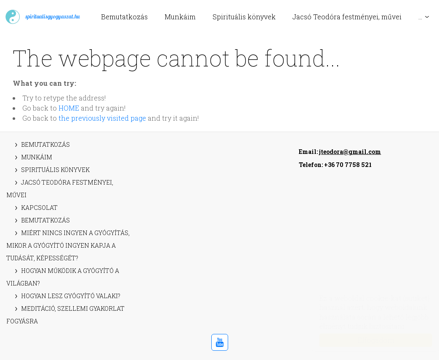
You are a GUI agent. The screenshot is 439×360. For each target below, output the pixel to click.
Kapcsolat (39, 208)
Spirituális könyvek (244, 16)
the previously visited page (102, 118)
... (420, 16)
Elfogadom (367, 340)
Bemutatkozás (124, 16)
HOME (69, 107)
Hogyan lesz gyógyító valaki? (70, 296)
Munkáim (180, 16)
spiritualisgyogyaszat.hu (42, 16)
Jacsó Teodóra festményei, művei (347, 16)
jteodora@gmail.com (350, 152)
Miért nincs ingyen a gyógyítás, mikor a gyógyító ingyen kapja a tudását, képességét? (68, 245)
